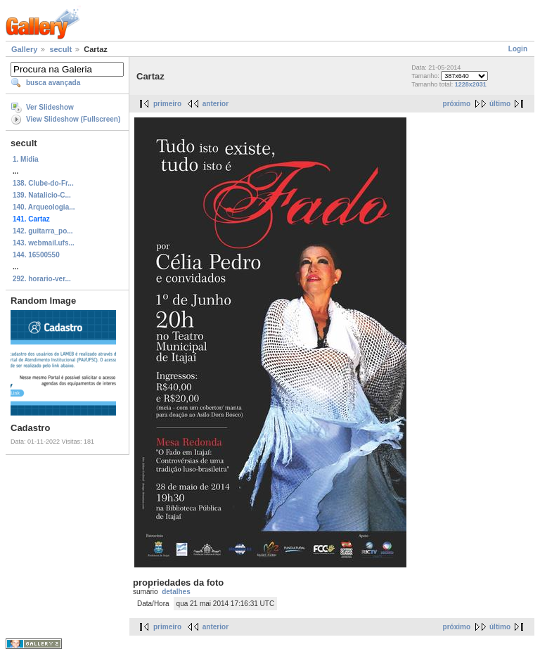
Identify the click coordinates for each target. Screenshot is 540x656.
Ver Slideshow (50, 107)
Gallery (24, 49)
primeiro (167, 104)
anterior (215, 104)
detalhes (176, 592)
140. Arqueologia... (44, 207)
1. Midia (26, 159)
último (499, 104)
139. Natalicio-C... (42, 195)
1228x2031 (471, 84)
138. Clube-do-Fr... (43, 183)
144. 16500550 (36, 255)
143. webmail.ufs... (44, 243)
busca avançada (53, 82)
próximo (456, 104)
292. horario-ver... (42, 279)
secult (60, 49)
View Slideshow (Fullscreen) (73, 119)
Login (517, 49)
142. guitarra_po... (43, 231)
